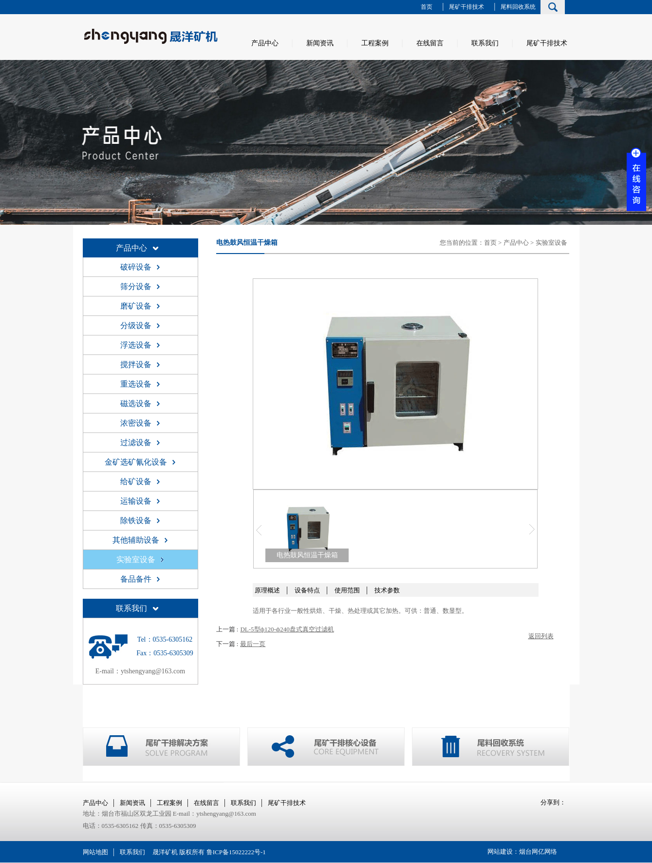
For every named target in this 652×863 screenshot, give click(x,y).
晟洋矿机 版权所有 (178, 852)
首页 (426, 6)
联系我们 (485, 43)
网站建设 (500, 851)
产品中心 (265, 43)
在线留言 (430, 43)
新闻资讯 (320, 43)
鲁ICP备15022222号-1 (236, 852)
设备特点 (307, 590)
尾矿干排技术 (466, 6)
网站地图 (95, 852)
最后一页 (252, 643)
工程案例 (375, 43)
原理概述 (267, 590)
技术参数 (387, 590)
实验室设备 (551, 242)
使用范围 (347, 590)
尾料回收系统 (518, 6)
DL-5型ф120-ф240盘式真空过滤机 (287, 629)
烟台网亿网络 (538, 851)
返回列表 (541, 636)
